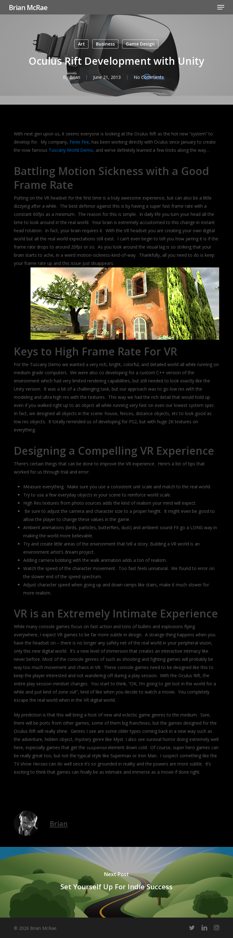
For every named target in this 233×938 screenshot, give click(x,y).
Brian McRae (28, 7)
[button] (220, 7)
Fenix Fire (79, 142)
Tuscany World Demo (71, 150)
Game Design (140, 44)
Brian (74, 77)
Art (81, 44)
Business (105, 44)
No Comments (149, 77)
